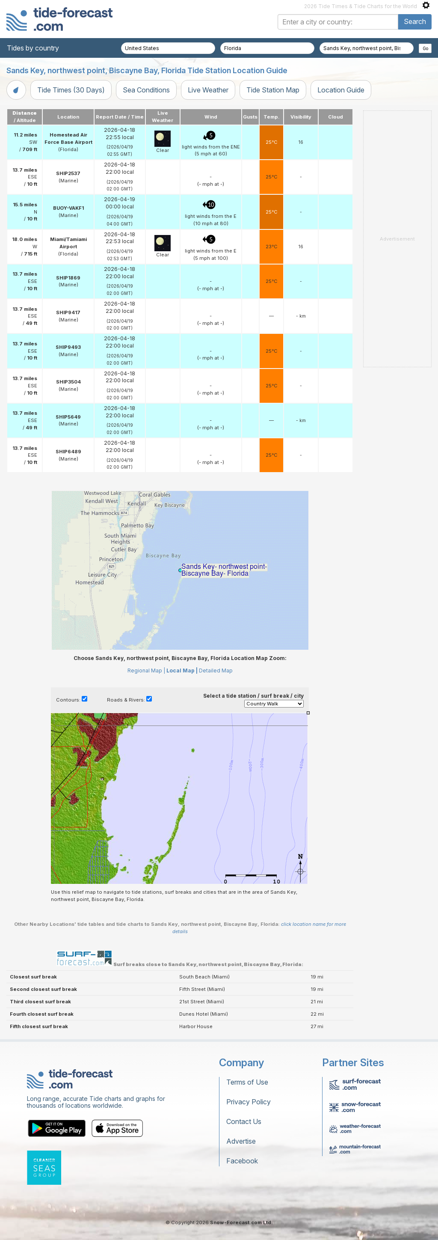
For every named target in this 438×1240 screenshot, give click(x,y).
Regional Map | (146, 670)
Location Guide (340, 90)
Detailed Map (216, 670)
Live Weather (208, 90)
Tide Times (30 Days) (71, 90)
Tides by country (33, 48)
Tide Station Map (272, 90)
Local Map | (182, 670)
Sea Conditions (146, 90)
